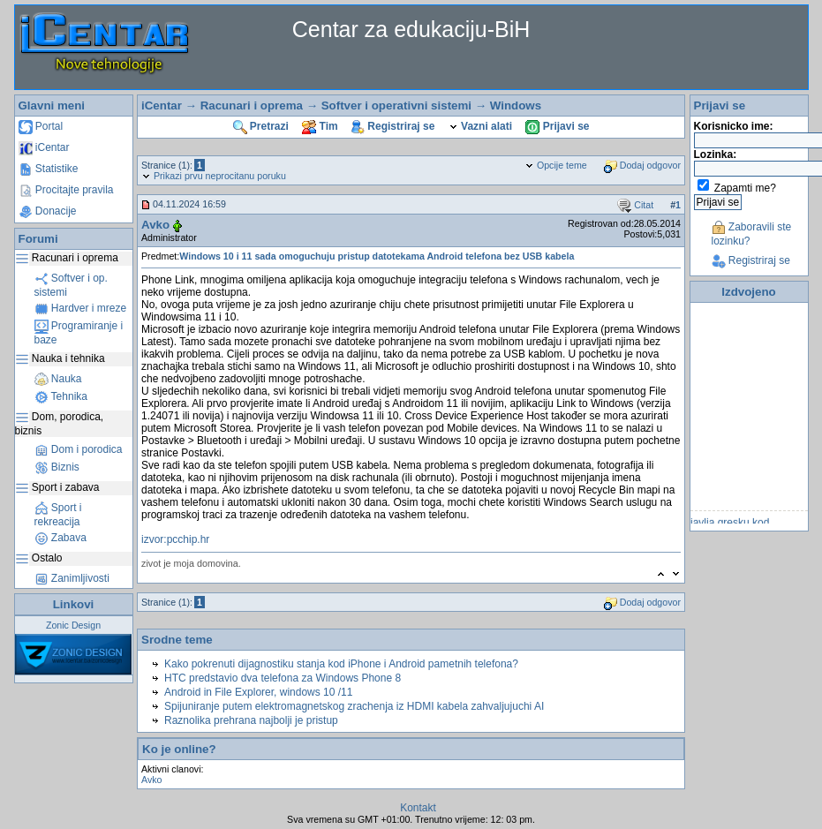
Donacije (48, 211)
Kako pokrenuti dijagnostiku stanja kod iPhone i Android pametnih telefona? (341, 664)
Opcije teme (555, 165)
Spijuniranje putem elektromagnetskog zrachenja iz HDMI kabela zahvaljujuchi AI (354, 706)
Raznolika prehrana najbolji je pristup (251, 720)
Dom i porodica (78, 449)
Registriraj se (392, 126)
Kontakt (418, 808)
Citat (635, 205)
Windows (515, 105)
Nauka (58, 379)
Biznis (56, 467)
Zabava (60, 537)
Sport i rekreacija (58, 514)
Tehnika (60, 396)
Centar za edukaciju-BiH (411, 29)
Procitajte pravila (66, 190)
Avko (155, 224)
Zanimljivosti (71, 578)
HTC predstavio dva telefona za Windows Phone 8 (282, 678)
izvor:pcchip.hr (175, 539)
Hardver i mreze (80, 308)
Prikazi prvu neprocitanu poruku (213, 175)
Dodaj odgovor (642, 165)
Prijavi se (557, 126)
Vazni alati (480, 126)
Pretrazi (261, 126)
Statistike (49, 168)
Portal (41, 126)
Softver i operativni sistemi (396, 105)
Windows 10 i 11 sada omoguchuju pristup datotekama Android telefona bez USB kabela (376, 256)
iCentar (44, 147)
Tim (319, 126)
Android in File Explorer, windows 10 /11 (258, 692)
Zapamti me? (745, 188)
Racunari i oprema (251, 105)
